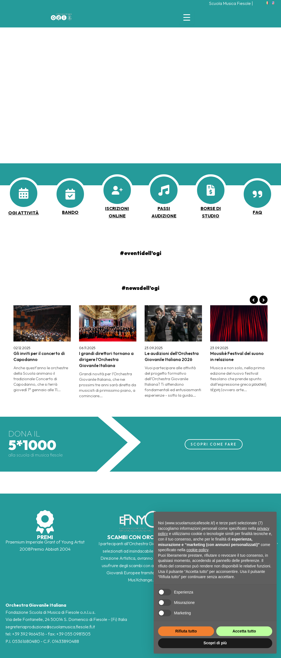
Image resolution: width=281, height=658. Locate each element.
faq (257, 212)
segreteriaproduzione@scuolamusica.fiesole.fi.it (50, 626)
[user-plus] (117, 190)
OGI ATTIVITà (23, 212)
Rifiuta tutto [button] (186, 631)
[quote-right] (257, 194)
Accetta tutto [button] (244, 631)
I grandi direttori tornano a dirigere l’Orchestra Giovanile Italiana (106, 359)
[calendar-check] (70, 194)
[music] (164, 190)
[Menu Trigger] (186, 17)
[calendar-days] (24, 193)
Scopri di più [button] (215, 643)
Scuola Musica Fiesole (230, 3)
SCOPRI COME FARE (214, 444)
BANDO (70, 212)
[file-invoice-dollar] (211, 190)
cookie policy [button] (197, 550)
